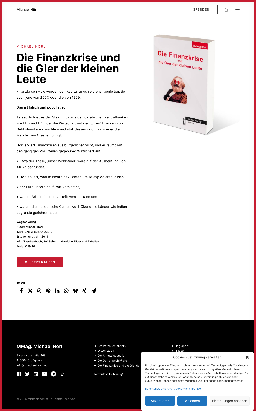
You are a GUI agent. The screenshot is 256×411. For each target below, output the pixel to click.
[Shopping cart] (224, 9)
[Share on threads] (39, 291)
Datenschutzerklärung (158, 388)
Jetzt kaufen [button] (40, 262)
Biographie (182, 346)
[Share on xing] (84, 291)
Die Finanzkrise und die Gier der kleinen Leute (129, 365)
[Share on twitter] (30, 291)
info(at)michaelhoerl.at (32, 365)
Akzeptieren (160, 401)
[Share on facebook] (21, 291)
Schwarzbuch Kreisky (112, 346)
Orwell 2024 (106, 350)
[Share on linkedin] (57, 291)
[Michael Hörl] (27, 9)
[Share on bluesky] (75, 291)
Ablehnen (192, 401)
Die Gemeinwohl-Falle (112, 360)
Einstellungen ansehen (229, 401)
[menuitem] (202, 9)
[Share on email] (93, 291)
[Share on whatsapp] (66, 291)
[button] (247, 357)
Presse (179, 350)
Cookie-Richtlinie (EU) (187, 388)
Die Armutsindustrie (111, 355)
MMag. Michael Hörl (39, 346)
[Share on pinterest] (48, 291)
